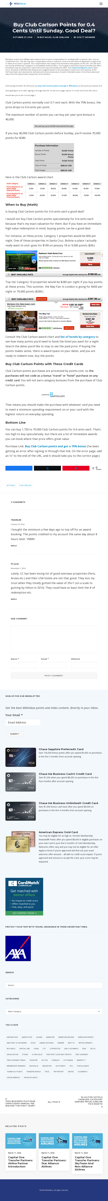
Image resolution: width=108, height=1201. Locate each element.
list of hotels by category (77, 337)
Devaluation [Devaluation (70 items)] (12, 1054)
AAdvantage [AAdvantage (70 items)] (12, 1037)
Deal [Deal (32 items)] (84, 1048)
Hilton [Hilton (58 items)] (44, 1060)
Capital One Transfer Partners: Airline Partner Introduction (20, 1170)
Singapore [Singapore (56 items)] (47, 1066)
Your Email (14, 715)
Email (45, 658)
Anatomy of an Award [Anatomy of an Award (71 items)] (17, 1043)
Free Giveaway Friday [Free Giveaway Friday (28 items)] (16, 1060)
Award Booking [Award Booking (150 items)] (47, 1043)
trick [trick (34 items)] (47, 1071)
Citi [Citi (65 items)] (44, 1048)
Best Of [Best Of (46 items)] (71, 1043)
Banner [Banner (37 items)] (61, 1043)
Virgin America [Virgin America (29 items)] (13, 1077)
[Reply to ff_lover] (54, 599)
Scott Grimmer (86, 37)
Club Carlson (60, 37)
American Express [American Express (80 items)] (85, 1037)
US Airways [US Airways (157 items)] (82, 1071)
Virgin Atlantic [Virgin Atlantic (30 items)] (31, 1077)
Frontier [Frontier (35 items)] (34, 1060)
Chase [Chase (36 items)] (36, 1048)
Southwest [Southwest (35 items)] (61, 1066)
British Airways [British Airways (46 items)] (85, 1043)
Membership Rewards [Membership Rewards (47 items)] (16, 1066)
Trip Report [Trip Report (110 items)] (58, 1071)
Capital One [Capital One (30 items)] (24, 1048)
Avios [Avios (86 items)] (33, 1043)
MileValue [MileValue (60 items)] (33, 1066)
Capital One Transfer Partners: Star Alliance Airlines (53, 1170)
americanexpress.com (81, 68)
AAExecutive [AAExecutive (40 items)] (27, 1037)
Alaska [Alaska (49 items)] (39, 1037)
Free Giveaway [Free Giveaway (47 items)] (81, 1054)
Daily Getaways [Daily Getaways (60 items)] (71, 1048)
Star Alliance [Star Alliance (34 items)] (83, 1066)
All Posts (54, 1102)
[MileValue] (15, 3)
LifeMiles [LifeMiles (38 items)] (55, 1060)
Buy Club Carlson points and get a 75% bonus (55, 446)
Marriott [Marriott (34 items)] (81, 1060)
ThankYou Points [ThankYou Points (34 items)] (14, 1071)
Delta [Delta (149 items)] (92, 1048)
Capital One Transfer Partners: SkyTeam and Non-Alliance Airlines (87, 1174)
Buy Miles (45, 37)
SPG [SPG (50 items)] (71, 1066)
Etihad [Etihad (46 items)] (25, 1054)
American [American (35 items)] (50, 1037)
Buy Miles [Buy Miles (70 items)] (11, 1048)
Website (75, 658)
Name (15, 658)
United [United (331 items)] (71, 1071)
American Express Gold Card (58, 832)
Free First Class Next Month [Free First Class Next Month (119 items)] (58, 1054)
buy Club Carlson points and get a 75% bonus (58, 86)
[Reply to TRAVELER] (54, 545)
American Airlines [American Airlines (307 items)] (66, 1037)
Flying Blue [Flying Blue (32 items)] (37, 1054)
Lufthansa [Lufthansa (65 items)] (68, 1060)
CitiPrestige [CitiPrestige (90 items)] (55, 1048)
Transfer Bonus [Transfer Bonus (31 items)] (33, 1071)
